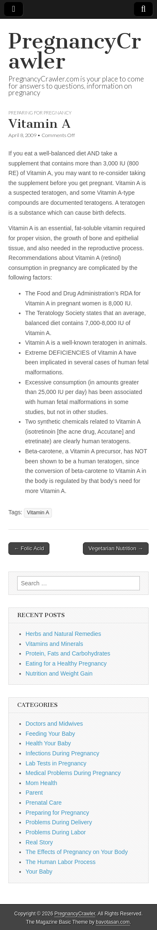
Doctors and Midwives (54, 723)
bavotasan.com (113, 922)
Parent (34, 792)
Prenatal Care (44, 802)
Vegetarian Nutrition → (115, 548)
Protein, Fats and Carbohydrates (68, 653)
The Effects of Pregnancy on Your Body (77, 852)
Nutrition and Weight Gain (59, 673)
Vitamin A (38, 513)
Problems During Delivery (59, 822)
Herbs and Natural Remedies (63, 633)
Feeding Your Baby (50, 733)
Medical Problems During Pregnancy (73, 773)
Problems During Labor (56, 832)
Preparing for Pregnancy (40, 112)
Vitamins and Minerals (54, 643)
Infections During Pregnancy (62, 753)
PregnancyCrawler (74, 51)
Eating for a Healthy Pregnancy (66, 663)
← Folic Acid (29, 548)
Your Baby (39, 871)
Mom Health (41, 783)
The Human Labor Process (60, 862)
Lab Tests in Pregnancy (56, 763)
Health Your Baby (48, 743)
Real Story (39, 842)
